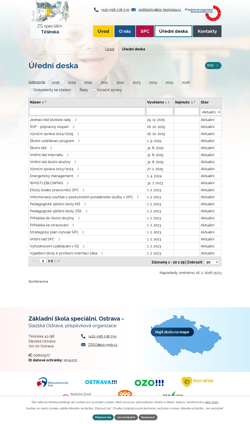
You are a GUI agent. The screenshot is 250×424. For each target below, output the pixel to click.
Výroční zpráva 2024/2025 (55, 133)
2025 (169, 82)
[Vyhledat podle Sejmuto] (187, 111)
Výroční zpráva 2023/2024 (55, 168)
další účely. (212, 401)
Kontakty (207, 31)
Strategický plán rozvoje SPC (58, 231)
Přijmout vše (102, 417)
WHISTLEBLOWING (50, 182)
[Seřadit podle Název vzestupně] (46, 101)
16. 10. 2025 (156, 126)
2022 (120, 82)
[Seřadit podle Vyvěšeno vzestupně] (169, 101)
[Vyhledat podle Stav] (210, 111)
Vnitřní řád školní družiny (54, 161)
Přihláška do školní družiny (55, 217)
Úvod (103, 31)
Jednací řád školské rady (54, 119)
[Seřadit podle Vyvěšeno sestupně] (169, 103)
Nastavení (149, 417)
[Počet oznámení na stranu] (211, 260)
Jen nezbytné (126, 417)
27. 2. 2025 (155, 168)
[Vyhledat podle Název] (87, 111)
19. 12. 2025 (156, 119)
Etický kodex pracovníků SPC (58, 189)
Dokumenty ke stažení (52, 90)
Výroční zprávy (109, 90)
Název (37, 102)
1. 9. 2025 (154, 140)
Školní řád (42, 147)
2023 (136, 82)
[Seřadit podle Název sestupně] (46, 103)
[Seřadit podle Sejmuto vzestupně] (195, 101)
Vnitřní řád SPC (46, 238)
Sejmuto (184, 102)
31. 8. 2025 (155, 147)
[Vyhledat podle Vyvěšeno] (159, 111)
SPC (145, 31)
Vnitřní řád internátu (50, 154)
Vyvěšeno (157, 102)
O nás (125, 31)
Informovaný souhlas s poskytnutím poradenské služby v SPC (85, 196)
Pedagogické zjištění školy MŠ (59, 203)
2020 (88, 82)
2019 (72, 82)
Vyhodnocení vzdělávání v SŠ (58, 246)
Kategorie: (37, 82)
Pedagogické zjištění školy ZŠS (59, 210)
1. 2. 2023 (154, 189)
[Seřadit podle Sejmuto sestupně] (195, 103)
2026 (186, 82)
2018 (55, 82)
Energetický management (55, 175)
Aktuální (207, 119)
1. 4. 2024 (154, 175)
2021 (104, 82)
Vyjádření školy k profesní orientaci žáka (67, 253)
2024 (153, 82)
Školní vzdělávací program (55, 140)
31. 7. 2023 (155, 182)
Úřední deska (173, 31)
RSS (213, 66)
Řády (84, 90)
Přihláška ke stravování (53, 224)
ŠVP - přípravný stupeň (53, 126)
